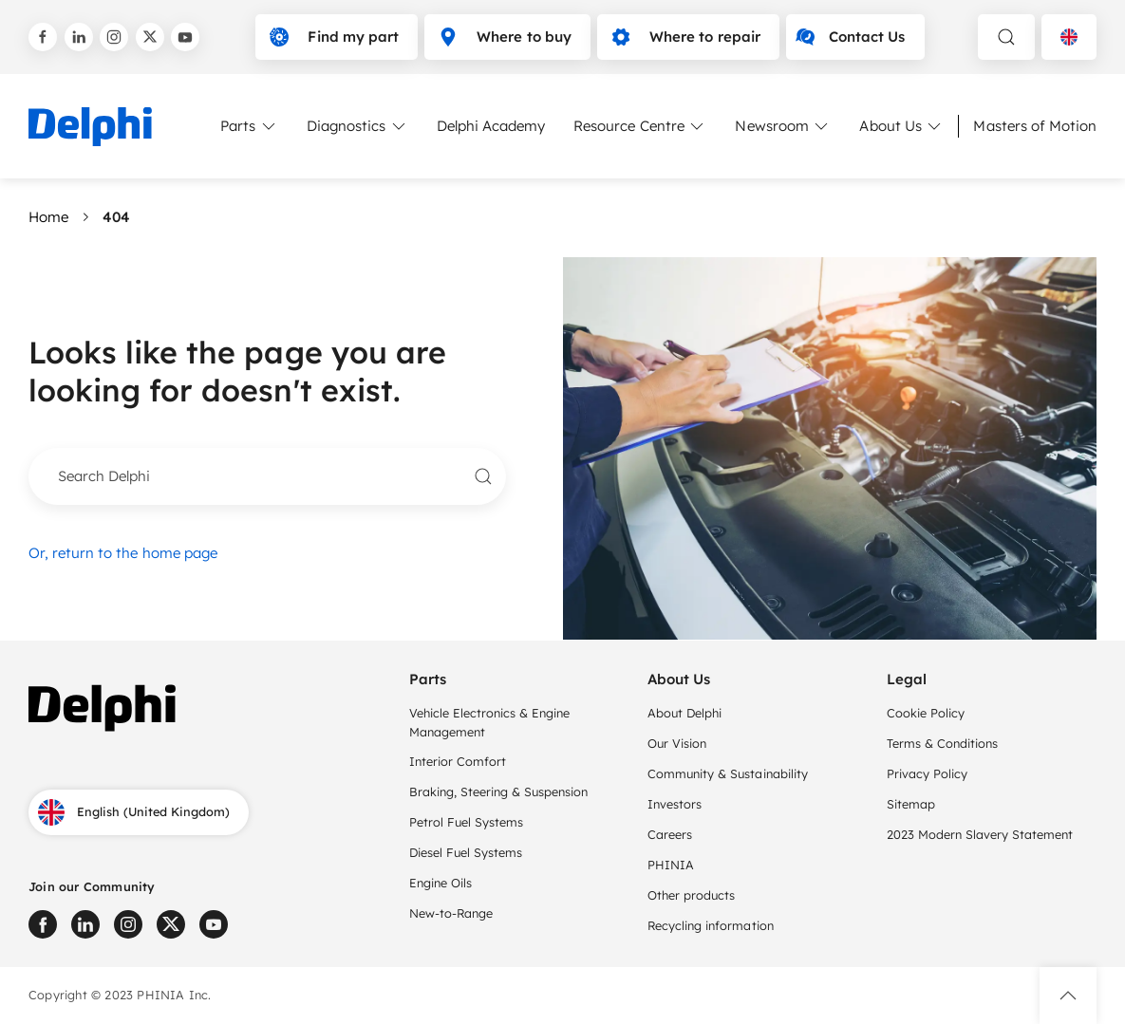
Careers (669, 834)
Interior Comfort (457, 761)
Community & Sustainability (727, 773)
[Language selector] (1069, 37)
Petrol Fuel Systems (466, 821)
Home (48, 217)
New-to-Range (451, 913)
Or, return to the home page (122, 553)
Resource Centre (639, 126)
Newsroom (783, 126)
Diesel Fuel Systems (470, 852)
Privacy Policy (927, 773)
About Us (901, 126)
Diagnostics (357, 126)
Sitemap (911, 803)
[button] (1068, 995)
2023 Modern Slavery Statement (982, 834)
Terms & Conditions (943, 743)
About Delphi (684, 712)
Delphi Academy (491, 126)
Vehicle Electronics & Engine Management (490, 721)
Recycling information (710, 925)
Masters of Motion (1035, 126)
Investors (674, 803)
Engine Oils (440, 882)
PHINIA (670, 864)
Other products (691, 895)
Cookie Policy (926, 712)
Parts (249, 126)
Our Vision (676, 743)
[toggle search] (1006, 37)
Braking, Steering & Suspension (499, 791)
